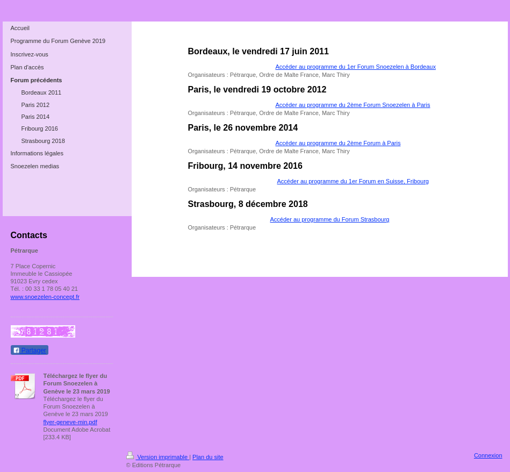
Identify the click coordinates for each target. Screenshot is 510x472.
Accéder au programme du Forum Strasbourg (330, 219)
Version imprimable (158, 457)
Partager (29, 350)
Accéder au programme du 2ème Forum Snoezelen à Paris (353, 105)
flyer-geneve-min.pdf (70, 422)
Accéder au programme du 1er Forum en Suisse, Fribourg (353, 181)
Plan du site (207, 457)
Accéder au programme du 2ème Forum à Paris (338, 143)
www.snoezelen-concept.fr (45, 297)
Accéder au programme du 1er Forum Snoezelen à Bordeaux (356, 66)
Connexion (488, 455)
